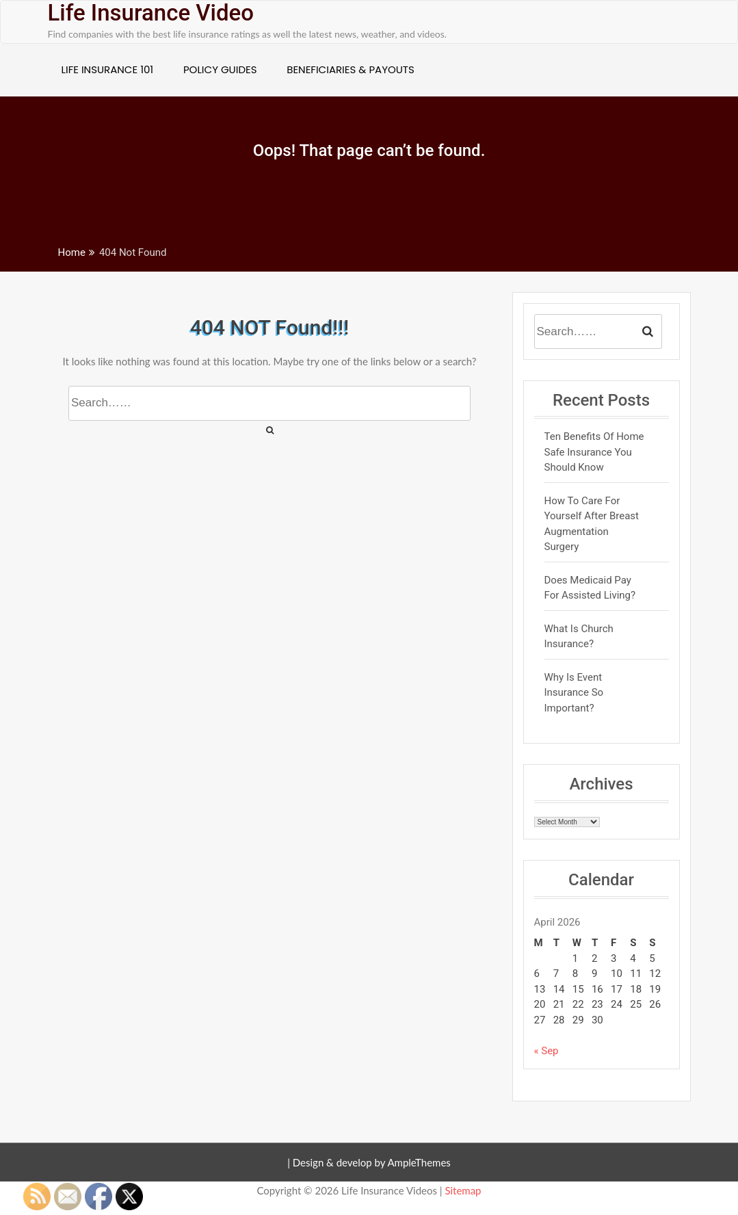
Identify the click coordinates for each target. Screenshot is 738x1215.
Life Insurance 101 (108, 69)
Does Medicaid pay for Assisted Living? (590, 588)
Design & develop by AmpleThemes (372, 1162)
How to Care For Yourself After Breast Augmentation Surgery (591, 524)
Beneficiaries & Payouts (350, 69)
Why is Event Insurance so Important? (574, 692)
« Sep (546, 1051)
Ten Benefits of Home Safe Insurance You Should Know (594, 451)
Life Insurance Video (151, 13)
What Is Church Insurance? (579, 637)
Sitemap (463, 1190)
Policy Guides (220, 69)
